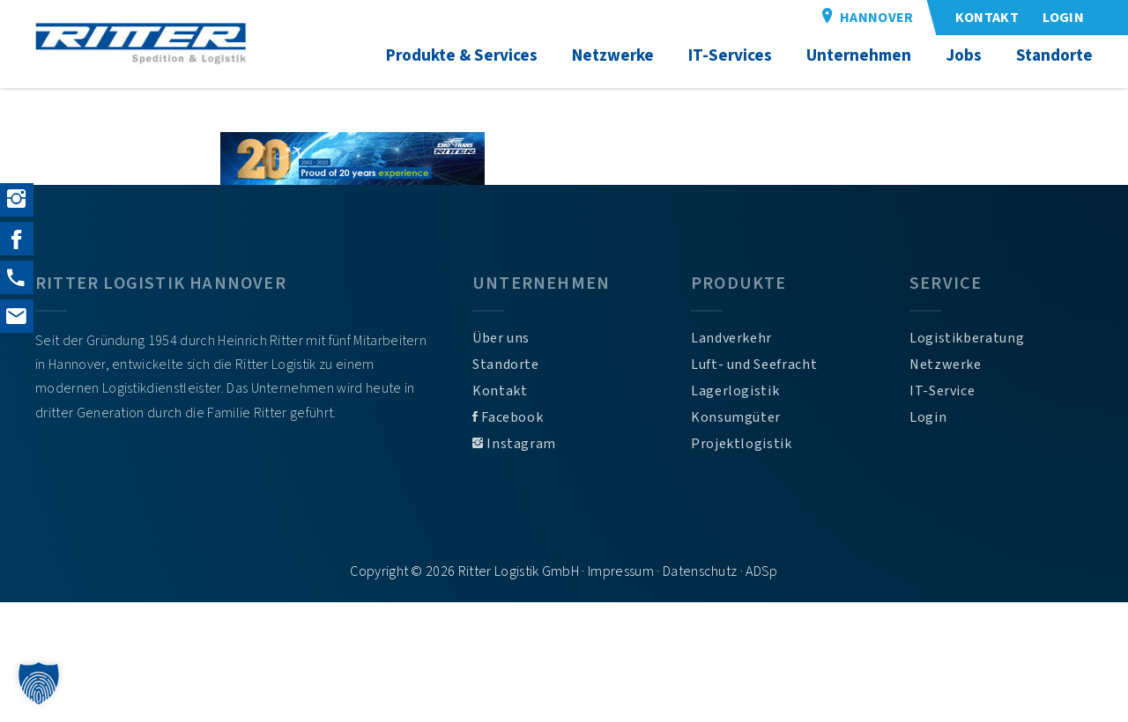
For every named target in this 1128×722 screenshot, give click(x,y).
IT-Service (942, 391)
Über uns (501, 338)
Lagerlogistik (735, 391)
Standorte (505, 364)
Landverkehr (731, 338)
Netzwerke (945, 364)
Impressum (621, 571)
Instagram (514, 444)
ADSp (761, 571)
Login (927, 417)
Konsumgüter (736, 417)
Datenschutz (700, 571)
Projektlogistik (741, 444)
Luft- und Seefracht (754, 364)
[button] (39, 683)
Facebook (507, 417)
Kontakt (499, 391)
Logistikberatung (966, 338)
